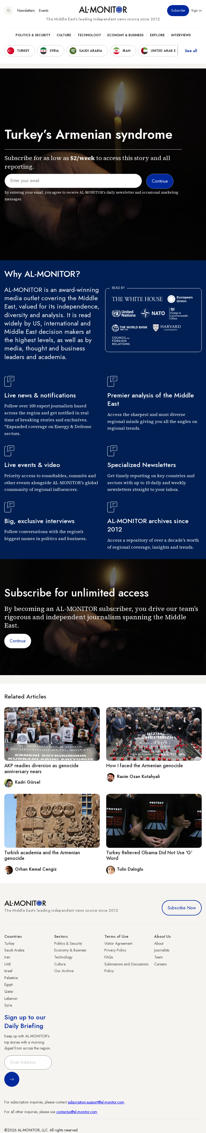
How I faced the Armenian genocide (144, 765)
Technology (89, 35)
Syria (8, 1005)
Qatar (8, 991)
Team (158, 957)
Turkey (9, 943)
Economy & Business (125, 35)
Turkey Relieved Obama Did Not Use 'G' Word (149, 855)
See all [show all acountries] (191, 50)
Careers (160, 964)
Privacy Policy (115, 950)
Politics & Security (33, 35)
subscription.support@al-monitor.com (96, 1102)
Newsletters (26, 10)
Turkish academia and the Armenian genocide (42, 855)
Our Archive (63, 970)
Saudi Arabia (14, 950)
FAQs (108, 957)
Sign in (196, 10)
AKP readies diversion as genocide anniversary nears (41, 768)
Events (43, 10)
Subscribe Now (182, 908)
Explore (157, 35)
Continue (18, 641)
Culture (64, 35)
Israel (8, 970)
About (158, 943)
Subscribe (178, 10)
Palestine (11, 977)
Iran (7, 957)
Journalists (161, 950)
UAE (7, 964)
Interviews (181, 35)
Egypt (8, 984)
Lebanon (10, 998)
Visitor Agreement (118, 943)
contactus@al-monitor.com (76, 1111)
